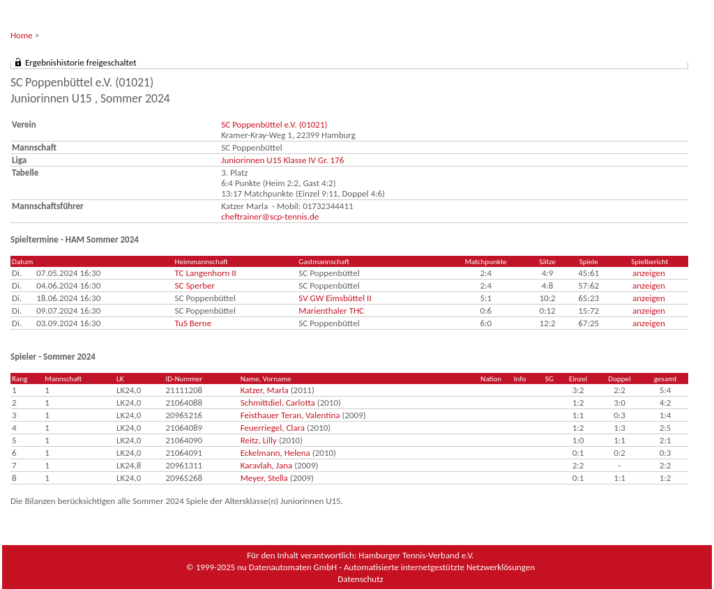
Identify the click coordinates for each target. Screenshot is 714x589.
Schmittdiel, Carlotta (278, 402)
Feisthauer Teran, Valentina (290, 415)
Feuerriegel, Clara (273, 427)
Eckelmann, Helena (275, 453)
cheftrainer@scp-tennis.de (270, 216)
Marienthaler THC (331, 310)
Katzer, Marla (265, 390)
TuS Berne (193, 323)
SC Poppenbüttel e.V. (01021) (274, 124)
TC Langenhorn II (205, 273)
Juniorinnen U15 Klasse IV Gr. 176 (282, 160)
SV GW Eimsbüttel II (334, 298)
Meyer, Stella (264, 478)
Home (21, 35)
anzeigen (648, 273)
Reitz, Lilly (259, 440)
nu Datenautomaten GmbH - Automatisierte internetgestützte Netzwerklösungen (386, 567)
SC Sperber (195, 285)
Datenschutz (360, 579)
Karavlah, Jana (267, 465)
